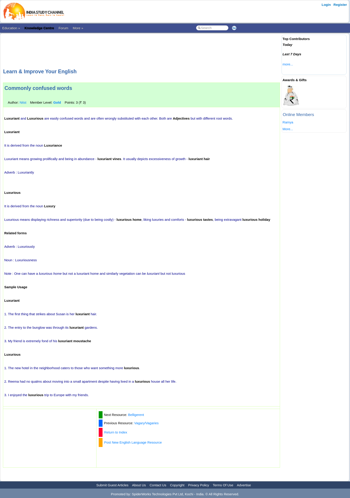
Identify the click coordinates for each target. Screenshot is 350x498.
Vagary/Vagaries (146, 423)
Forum (63, 28)
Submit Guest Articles (112, 485)
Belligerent (136, 415)
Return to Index (115, 432)
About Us (139, 485)
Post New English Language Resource (133, 442)
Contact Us (158, 485)
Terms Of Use (223, 485)
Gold (57, 102)
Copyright (177, 485)
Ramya (287, 122)
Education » (11, 28)
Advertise (244, 485)
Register (340, 5)
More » (78, 28)
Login (326, 5)
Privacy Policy (198, 485)
